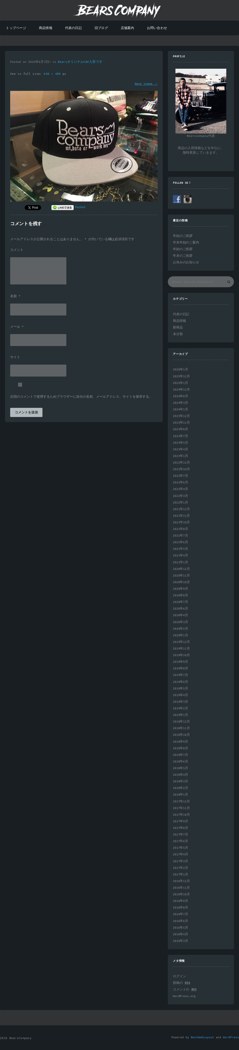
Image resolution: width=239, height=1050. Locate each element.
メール (17, 327)
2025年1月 (180, 383)
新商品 (178, 327)
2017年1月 (180, 874)
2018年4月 (180, 775)
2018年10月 (181, 735)
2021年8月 (180, 529)
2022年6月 (180, 482)
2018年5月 (180, 768)
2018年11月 (181, 728)
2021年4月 (180, 555)
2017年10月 (181, 815)
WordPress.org (184, 996)
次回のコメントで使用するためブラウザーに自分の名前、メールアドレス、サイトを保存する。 (81, 397)
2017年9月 (180, 821)
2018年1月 (180, 795)
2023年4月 (180, 449)
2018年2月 (180, 788)
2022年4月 (180, 489)
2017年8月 (180, 828)
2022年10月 (181, 469)
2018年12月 (181, 722)
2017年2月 (180, 868)
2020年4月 (180, 615)
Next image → (146, 84)
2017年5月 (180, 848)
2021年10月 (181, 522)
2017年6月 (180, 841)
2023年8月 (180, 429)
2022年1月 (180, 503)
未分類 (178, 334)
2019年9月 (180, 662)
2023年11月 (181, 423)
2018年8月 (180, 748)
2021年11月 (181, 516)
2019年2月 (180, 708)
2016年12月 (181, 881)
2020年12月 (181, 569)
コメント (16, 250)
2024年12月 (181, 390)
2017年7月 (180, 835)
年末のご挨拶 (182, 256)
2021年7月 (180, 536)
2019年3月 (180, 702)
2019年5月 (180, 689)
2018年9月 (180, 742)
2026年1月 (180, 369)
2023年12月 (181, 416)
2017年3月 (180, 861)
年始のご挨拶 (182, 236)
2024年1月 (180, 409)
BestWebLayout (202, 1037)
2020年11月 (181, 576)
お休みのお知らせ (186, 262)
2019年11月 (181, 649)
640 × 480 (53, 74)
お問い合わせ (157, 28)
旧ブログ (101, 28)
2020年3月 (180, 622)
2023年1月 (180, 456)
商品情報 (45, 28)
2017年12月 (181, 801)
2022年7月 (180, 476)
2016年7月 (180, 914)
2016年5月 (180, 928)
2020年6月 (180, 609)
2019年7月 (180, 675)
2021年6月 (180, 542)
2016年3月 (180, 941)
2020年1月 (180, 635)
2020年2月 (180, 629)
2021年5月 (180, 549)
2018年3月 (180, 781)
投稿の (181, 983)
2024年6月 (180, 396)
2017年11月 (181, 808)
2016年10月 (181, 894)
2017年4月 (180, 854)
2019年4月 (180, 695)
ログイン (179, 976)
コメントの (185, 989)
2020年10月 (181, 582)
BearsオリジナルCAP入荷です (80, 62)
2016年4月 (180, 934)
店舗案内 (127, 28)
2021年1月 (180, 562)
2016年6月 (180, 921)
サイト (15, 357)
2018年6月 (180, 762)
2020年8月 (180, 595)
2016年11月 (181, 888)
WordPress (231, 1037)
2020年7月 (180, 602)
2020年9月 (180, 589)
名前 (15, 296)
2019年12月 (181, 642)
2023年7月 (180, 436)
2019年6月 (180, 682)
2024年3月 (180, 403)
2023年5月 (180, 443)
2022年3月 (180, 496)
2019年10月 (181, 655)
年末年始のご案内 (186, 242)
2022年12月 (181, 463)
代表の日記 (73, 28)
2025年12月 (181, 376)
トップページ (16, 28)
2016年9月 (180, 901)
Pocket (80, 207)
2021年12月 (181, 509)
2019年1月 (180, 715)
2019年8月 (180, 668)
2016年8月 (180, 908)
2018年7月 (180, 755)
